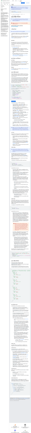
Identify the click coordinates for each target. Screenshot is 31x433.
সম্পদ (9, 4)
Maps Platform (6, 0)
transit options (16, 113)
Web (1, 2)
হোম (11, 14)
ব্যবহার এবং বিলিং (23, 62)
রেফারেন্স (5, 4)
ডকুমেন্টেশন (22, 14)
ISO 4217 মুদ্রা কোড (22, 339)
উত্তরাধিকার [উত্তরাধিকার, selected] (12, 4)
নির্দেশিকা (2, 4)
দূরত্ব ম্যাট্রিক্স (23, 31)
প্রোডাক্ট (13, 14)
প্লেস (14, 108)
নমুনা (7, 4)
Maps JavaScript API (6, 2)
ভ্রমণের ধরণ (17, 110)
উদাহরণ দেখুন (13, 101)
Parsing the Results (16, 97)
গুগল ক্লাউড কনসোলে (15, 47)
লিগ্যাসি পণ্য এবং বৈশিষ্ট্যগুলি (15, 20)
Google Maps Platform (17, 14)
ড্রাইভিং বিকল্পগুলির (17, 116)
